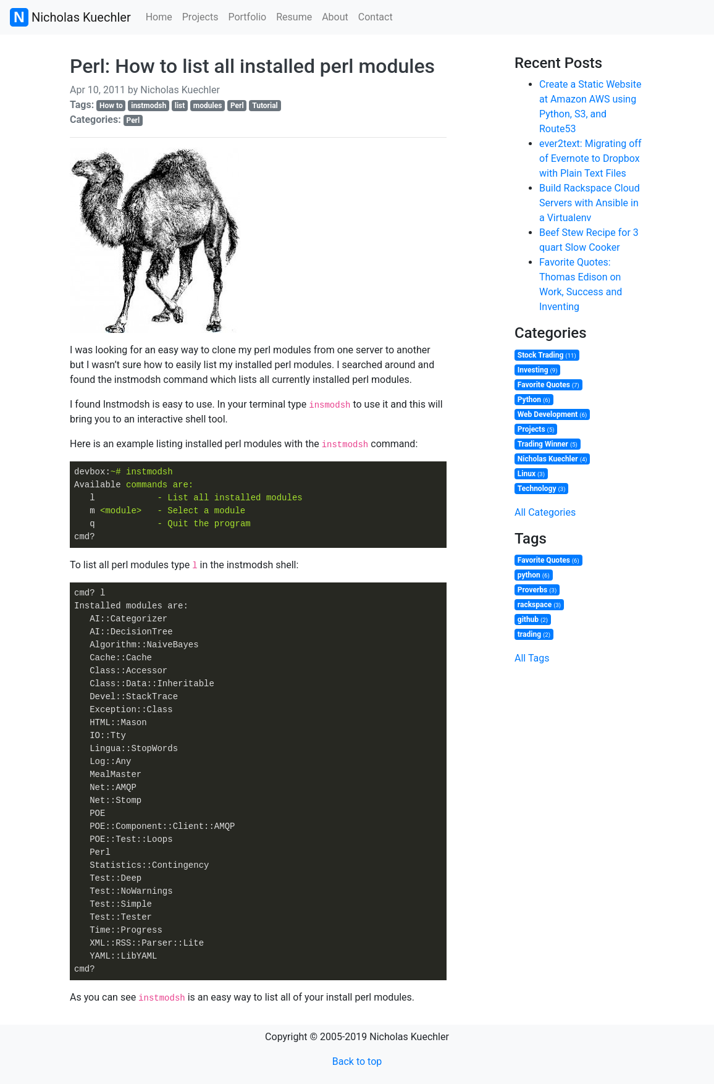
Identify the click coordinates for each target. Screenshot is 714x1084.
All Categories (545, 512)
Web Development (552, 414)
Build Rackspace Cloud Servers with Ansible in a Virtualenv (589, 203)
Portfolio (247, 17)
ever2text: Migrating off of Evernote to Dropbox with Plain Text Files (590, 158)
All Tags (531, 658)
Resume (294, 17)
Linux (531, 473)
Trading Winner (548, 444)
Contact (375, 17)
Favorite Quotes (548, 384)
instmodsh (148, 105)
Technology (542, 488)
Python (534, 399)
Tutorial (265, 105)
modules (207, 105)
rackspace (539, 604)
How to (111, 105)
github (533, 619)
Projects (200, 17)
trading (534, 634)
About (335, 17)
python (534, 575)
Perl (237, 105)
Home (159, 17)
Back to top (357, 1061)
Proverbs (537, 590)
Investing (538, 370)
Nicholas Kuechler (70, 17)
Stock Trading (547, 355)
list (180, 105)
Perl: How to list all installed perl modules (252, 66)
